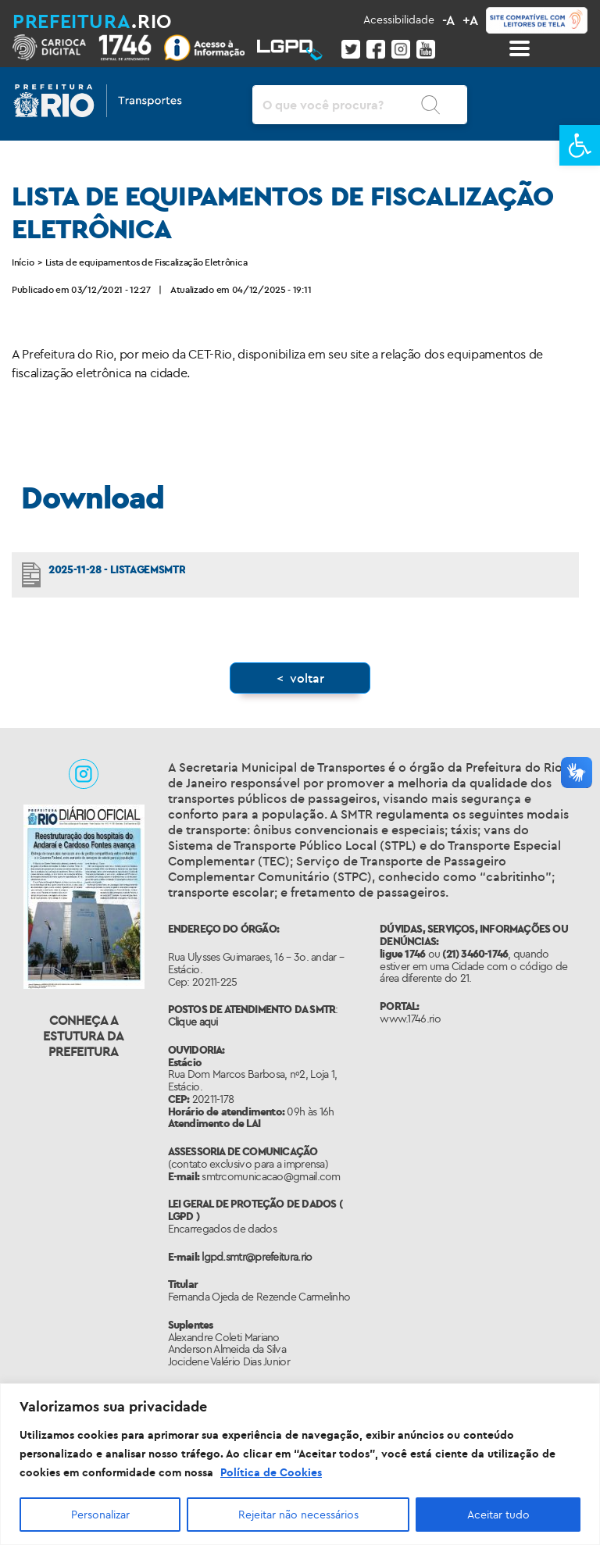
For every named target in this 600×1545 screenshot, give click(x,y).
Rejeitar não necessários (298, 1515)
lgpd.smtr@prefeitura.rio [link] (257, 1257)
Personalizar (100, 1515)
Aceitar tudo (498, 1515)
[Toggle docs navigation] (519, 48)
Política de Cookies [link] (271, 1472)
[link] (579, 145)
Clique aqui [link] (193, 1022)
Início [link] (23, 262)
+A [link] (470, 20)
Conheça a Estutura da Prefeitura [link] (83, 1035)
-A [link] (448, 20)
